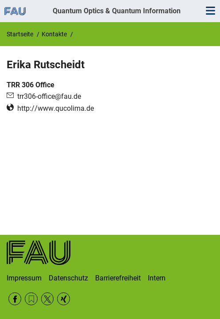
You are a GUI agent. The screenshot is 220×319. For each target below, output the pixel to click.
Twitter (47, 298)
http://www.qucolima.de (55, 108)
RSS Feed (31, 298)
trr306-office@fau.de (49, 96)
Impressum (24, 278)
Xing (63, 298)
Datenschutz (68, 278)
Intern (157, 278)
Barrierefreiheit (118, 278)
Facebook (14, 298)
